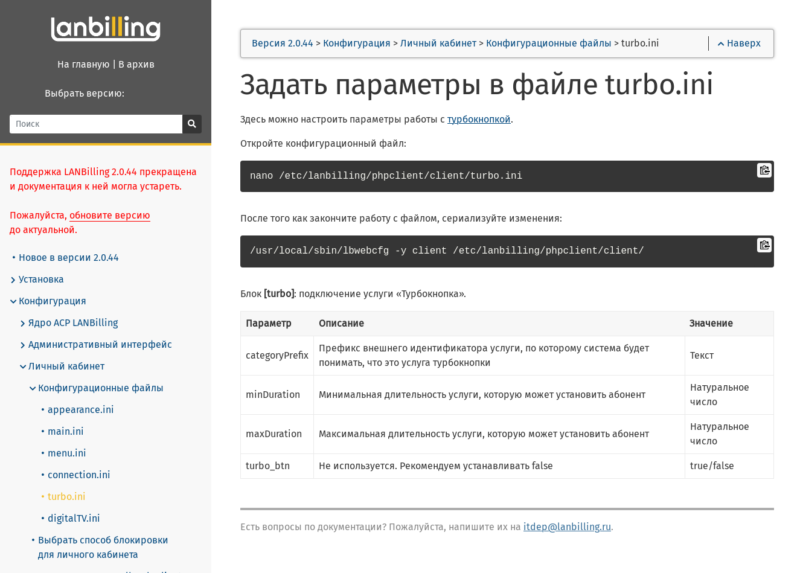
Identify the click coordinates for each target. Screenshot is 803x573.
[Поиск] (96, 124)
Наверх (739, 43)
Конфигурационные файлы (96, 388)
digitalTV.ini (71, 518)
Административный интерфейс (95, 345)
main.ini (63, 431)
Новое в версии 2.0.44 (66, 257)
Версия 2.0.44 (282, 43)
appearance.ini (78, 409)
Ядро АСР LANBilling (68, 323)
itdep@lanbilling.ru (567, 527)
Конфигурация (48, 301)
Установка (37, 279)
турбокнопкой (479, 119)
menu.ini (64, 453)
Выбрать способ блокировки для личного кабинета (100, 547)
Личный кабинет (61, 366)
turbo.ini (64, 496)
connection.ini (76, 475)
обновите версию (109, 215)
